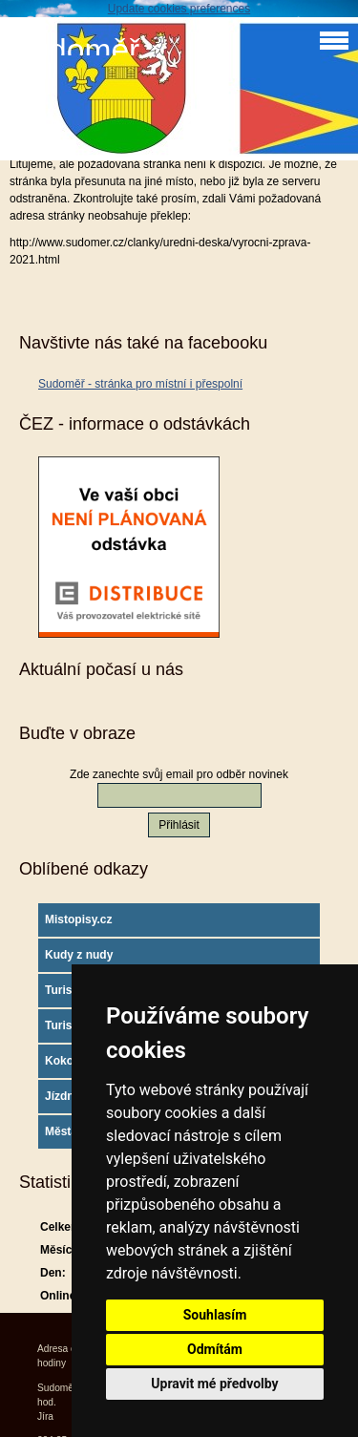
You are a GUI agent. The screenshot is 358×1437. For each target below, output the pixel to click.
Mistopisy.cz (78, 919)
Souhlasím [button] (215, 1314)
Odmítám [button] (214, 1349)
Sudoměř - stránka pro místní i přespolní (140, 384)
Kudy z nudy (79, 955)
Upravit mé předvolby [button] (214, 1383)
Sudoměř (74, 50)
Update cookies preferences (179, 8)
